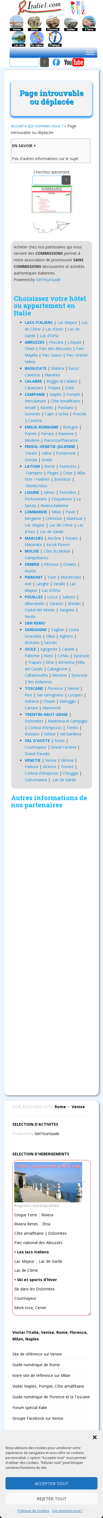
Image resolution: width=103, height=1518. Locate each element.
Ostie (68, 472)
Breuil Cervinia (63, 747)
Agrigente (48, 649)
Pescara (56, 342)
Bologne (70, 427)
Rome (49, 466)
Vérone (67, 760)
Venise (51, 760)
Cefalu (63, 655)
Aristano (32, 642)
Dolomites (34, 721)
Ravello (46, 407)
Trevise (67, 766)
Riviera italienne (54, 505)
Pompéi (73, 394)
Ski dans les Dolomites (34, 1289)
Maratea (52, 374)
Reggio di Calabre (61, 381)
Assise (30, 570)
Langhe (42, 583)
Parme (31, 433)
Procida (79, 413)
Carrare (31, 707)
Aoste (59, 740)
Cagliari (57, 629)
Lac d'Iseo (54, 329)
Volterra (32, 701)
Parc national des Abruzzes (38, 1242)
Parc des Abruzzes (55, 348)
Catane (68, 649)
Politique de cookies (33, 1510)
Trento (72, 727)
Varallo (59, 583)
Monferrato (71, 577)
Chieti (30, 348)
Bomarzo (62, 479)
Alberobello (35, 603)
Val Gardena (70, 733)
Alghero (66, 636)
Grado (46, 459)
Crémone (54, 518)
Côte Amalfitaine (65, 401)
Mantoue (74, 518)
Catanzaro (34, 387)
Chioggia (70, 773)
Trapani (34, 662)
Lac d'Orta (49, 335)
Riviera (47, 1214)
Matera (57, 368)
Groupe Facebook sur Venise (37, 1418)
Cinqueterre (61, 499)
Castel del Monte (40, 609)
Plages (53, 472)
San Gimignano (50, 695)
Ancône (54, 538)
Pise (28, 695)
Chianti (49, 701)
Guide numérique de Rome (36, 1364)
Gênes (49, 492)
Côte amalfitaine (29, 1233)
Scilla (69, 387)
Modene (32, 440)
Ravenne (66, 433)
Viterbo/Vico (36, 485)
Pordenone (66, 453)
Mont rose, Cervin (30, 1307)
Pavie (70, 511)
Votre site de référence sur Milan (41, 1375)
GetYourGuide (48, 279)
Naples (55, 394)
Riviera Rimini (26, 1223)
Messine (59, 675)
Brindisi (74, 603)
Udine (46, 453)
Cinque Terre (25, 1214)
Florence (55, 688)
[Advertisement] (51, 950)
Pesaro (71, 538)
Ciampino (34, 472)
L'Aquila (74, 342)
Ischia (63, 413)
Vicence (49, 766)
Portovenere (36, 499)
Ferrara (47, 433)
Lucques (75, 695)
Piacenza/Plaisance (61, 440)
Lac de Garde (51, 531)
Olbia (50, 636)
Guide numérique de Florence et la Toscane (51, 1396)
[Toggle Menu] (90, 52)
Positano (66, 407)
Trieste (31, 453)
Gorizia (31, 459)
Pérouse (51, 564)
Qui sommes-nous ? (67, 1510)
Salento (69, 597)
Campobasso (36, 557)
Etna (50, 662)
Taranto (56, 603)
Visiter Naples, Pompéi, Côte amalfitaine (48, 1386)
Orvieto (69, 564)
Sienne (73, 688)
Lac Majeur (67, 322)
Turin (51, 577)
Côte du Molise (56, 551)
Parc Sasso (52, 355)
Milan (56, 511)
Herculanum (35, 401)
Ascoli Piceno (58, 544)
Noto (48, 655)
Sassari (50, 642)
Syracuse (81, 655)
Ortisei (49, 733)
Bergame (33, 518)
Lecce (52, 597)
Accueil (17, 125)
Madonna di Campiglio (68, 721)
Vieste (30, 616)
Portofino (67, 492)
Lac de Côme (61, 525)
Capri (49, 413)
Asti (28, 583)
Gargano (67, 609)
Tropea (54, 387)
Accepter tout (51, 1483)
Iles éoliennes (40, 681)
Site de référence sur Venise (37, 1354)
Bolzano (32, 733)
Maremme (51, 707)
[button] (95, 1437)
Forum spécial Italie (29, 1407)
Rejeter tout (51, 1498)
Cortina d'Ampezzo (45, 727)
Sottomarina (36, 779)
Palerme (32, 655)
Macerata (33, 544)
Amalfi (30, 407)
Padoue (31, 766)
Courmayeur (36, 747)
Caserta (35, 420)
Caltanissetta (36, 675)
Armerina (66, 662)
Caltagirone (57, 668)
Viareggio (68, 701)
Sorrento (32, 413)
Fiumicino (67, 466)
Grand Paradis (37, 753)
